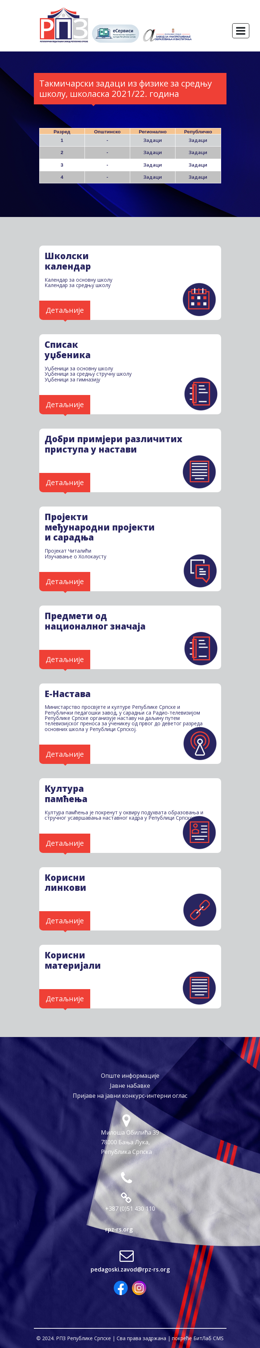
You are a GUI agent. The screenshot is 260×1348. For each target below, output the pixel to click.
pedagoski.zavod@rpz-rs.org (130, 1269)
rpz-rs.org (119, 1229)
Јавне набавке (130, 1085)
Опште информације (130, 1075)
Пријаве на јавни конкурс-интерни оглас (130, 1095)
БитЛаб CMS (208, 1338)
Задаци (152, 140)
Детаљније (65, 310)
